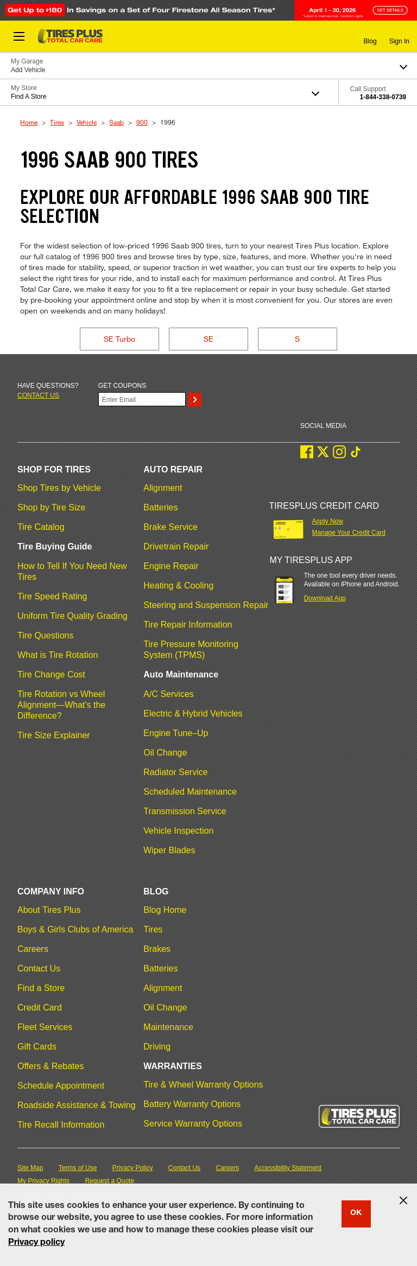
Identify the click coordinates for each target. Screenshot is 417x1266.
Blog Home (164, 910)
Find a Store (41, 988)
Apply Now (327, 521)
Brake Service (170, 527)
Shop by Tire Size (51, 507)
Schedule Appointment (60, 1085)
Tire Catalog (41, 527)
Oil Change (165, 752)
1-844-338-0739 (383, 97)
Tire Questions (45, 635)
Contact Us (38, 968)
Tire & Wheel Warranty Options (203, 1084)
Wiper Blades (169, 850)
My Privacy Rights (43, 1181)
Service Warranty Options (192, 1123)
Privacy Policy (132, 1168)
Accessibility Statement (288, 1168)
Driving (156, 1046)
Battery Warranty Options (192, 1104)
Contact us (38, 395)
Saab (116, 122)
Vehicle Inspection (178, 830)
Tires (57, 122)
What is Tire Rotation (57, 655)
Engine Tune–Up (175, 733)
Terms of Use (78, 1168)
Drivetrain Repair (175, 546)
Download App (324, 598)
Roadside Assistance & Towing (76, 1105)
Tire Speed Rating (52, 596)
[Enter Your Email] (142, 399)
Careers (32, 949)
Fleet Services (44, 1027)
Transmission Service (184, 811)
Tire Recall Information (60, 1124)
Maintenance (168, 1027)
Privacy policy (36, 1243)
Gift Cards (36, 1046)
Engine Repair (170, 566)
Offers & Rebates (50, 1066)
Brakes (156, 949)
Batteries (160, 507)
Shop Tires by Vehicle (59, 488)
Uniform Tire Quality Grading (72, 616)
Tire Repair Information (187, 624)
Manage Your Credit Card (349, 532)
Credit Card (39, 1007)
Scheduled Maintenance (190, 791)
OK (356, 1213)
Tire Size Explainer (53, 735)
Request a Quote (109, 1181)
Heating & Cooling (178, 585)
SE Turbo (119, 338)
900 (142, 122)
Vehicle (87, 122)
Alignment (162, 488)
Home (28, 122)
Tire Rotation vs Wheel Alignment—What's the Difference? (61, 704)
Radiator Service (175, 772)
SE (208, 338)
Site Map (30, 1168)
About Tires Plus (49, 910)
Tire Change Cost (51, 674)
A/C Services (168, 694)
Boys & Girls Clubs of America (75, 929)
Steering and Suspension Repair (205, 605)
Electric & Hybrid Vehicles (192, 713)
